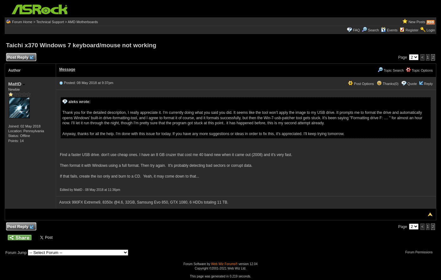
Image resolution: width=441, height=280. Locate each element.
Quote (412, 84)
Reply (428, 84)
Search (373, 30)
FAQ (356, 30)
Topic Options (419, 70)
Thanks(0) (387, 84)
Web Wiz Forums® (224, 264)
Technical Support (50, 22)
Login (430, 30)
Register (412, 30)
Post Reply (20, 57)
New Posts (416, 22)
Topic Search (391, 70)
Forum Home (22, 22)
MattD (16, 84)
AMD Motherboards (83, 22)
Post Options (361, 84)
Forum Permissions (420, 252)
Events (389, 30)
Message (67, 69)
